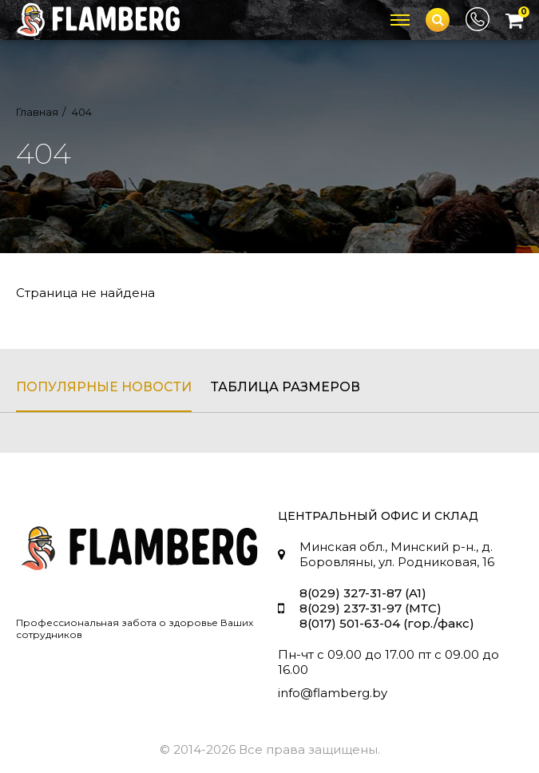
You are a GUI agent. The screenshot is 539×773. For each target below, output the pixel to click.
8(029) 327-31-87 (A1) (362, 593)
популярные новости (104, 386)
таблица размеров (285, 386)
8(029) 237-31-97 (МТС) (370, 608)
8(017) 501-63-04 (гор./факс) (386, 623)
